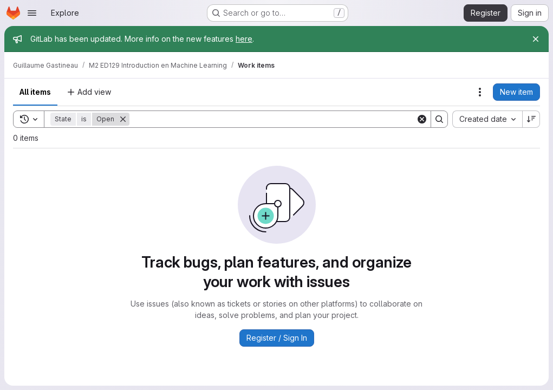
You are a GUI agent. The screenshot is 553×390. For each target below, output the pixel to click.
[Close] (535, 39)
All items (35, 91)
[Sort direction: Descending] (531, 119)
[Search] (273, 119)
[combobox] (487, 119)
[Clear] (421, 119)
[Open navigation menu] (32, 13)
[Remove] (122, 119)
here (244, 38)
